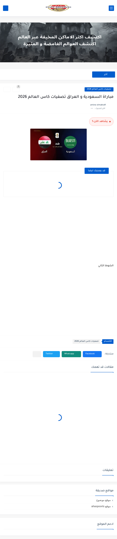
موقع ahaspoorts (101, 506)
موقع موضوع (103, 500)
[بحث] (5, 8)
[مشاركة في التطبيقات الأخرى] (37, 354)
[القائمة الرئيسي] (111, 8)
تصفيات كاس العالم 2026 (99, 89)
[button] (92, 354)
